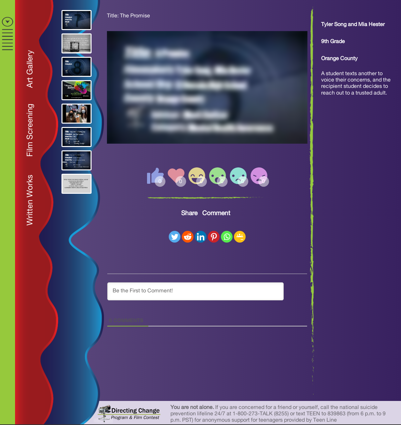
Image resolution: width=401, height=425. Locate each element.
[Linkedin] (201, 237)
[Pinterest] (214, 237)
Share (189, 213)
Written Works (30, 200)
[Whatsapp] (227, 237)
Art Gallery (30, 69)
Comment (216, 213)
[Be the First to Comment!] (195, 291)
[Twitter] (174, 237)
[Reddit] (187, 237)
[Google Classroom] (240, 237)
